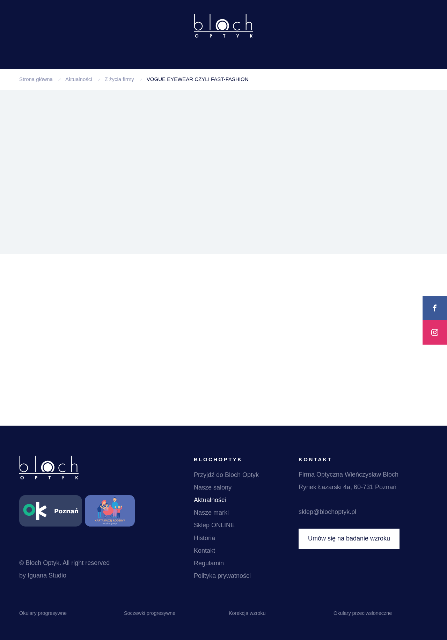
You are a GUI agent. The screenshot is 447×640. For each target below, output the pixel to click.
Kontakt (204, 550)
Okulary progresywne (43, 613)
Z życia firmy (119, 79)
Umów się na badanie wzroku (349, 538)
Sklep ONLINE (214, 525)
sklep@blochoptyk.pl (327, 511)
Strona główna (36, 79)
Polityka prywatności (222, 575)
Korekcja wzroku (247, 613)
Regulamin (209, 563)
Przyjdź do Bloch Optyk (226, 474)
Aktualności (78, 79)
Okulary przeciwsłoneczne (363, 613)
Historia (204, 538)
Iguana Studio (47, 575)
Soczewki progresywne (149, 613)
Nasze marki (211, 512)
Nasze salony (213, 487)
